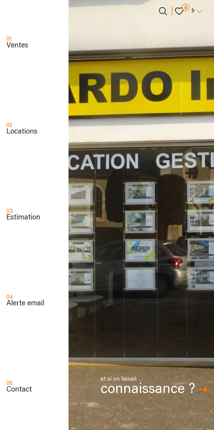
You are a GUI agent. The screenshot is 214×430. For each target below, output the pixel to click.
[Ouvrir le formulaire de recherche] (163, 11)
